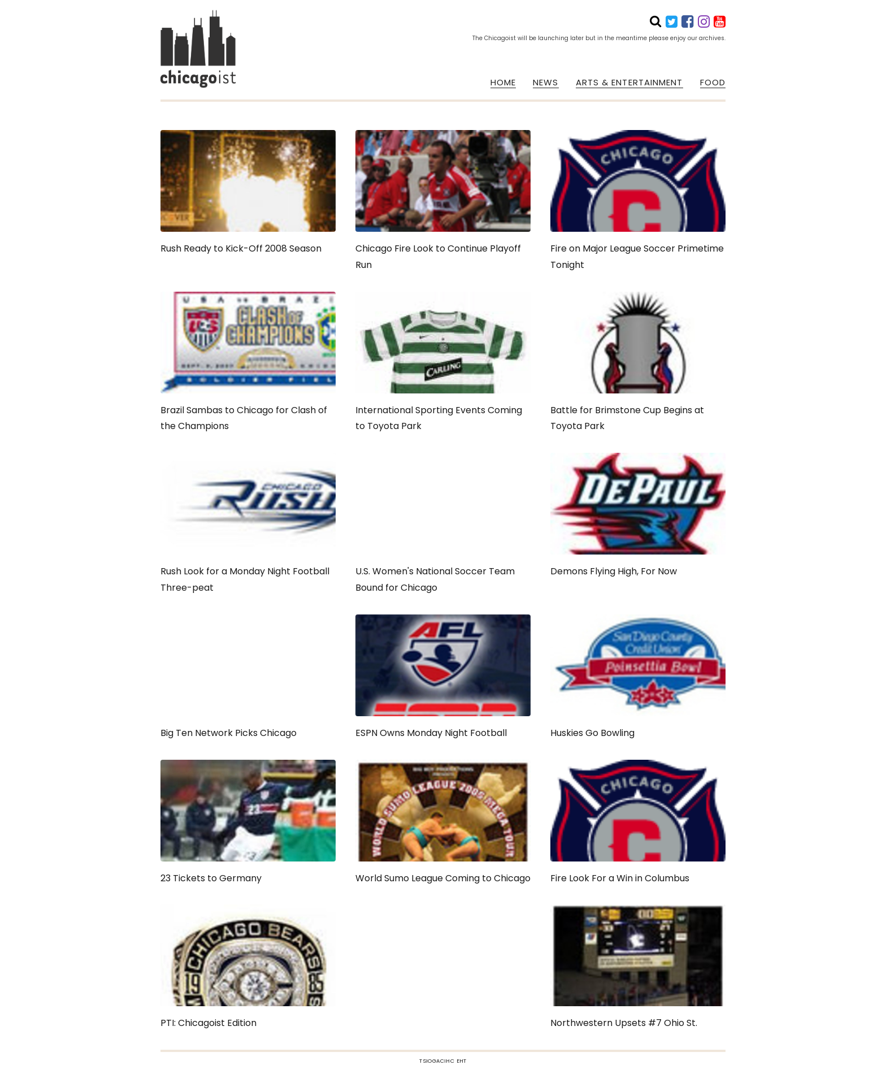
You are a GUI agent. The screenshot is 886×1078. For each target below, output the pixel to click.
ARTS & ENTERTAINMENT (629, 82)
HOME (503, 82)
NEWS (545, 82)
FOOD (713, 82)
